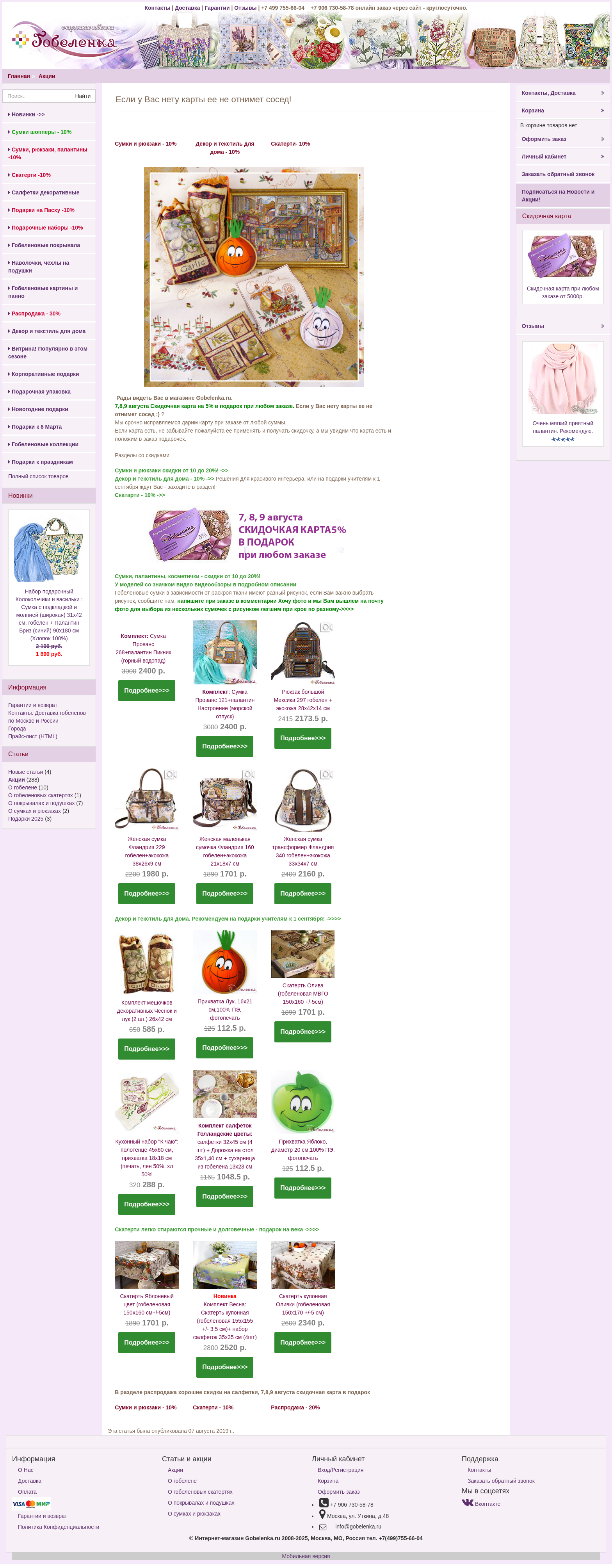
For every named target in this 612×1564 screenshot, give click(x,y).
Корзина (563, 110)
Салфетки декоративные (44, 192)
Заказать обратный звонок (558, 174)
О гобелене (22, 787)
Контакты (158, 8)
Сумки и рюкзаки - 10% (145, 144)
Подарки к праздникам (40, 462)
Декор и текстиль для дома (46, 331)
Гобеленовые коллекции (43, 444)
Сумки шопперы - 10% (39, 132)
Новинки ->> (26, 114)
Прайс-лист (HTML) (32, 736)
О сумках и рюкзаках (34, 811)
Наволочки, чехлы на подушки (38, 267)
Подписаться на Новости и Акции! (558, 196)
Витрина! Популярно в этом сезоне (47, 353)
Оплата (27, 1492)
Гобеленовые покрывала (44, 245)
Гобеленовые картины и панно (43, 292)
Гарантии (217, 8)
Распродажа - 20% (295, 1407)
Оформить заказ (563, 139)
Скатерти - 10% (213, 1407)
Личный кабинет (563, 156)
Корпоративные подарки (43, 374)
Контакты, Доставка (563, 93)
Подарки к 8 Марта (35, 427)
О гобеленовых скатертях (40, 795)
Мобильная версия (306, 1556)
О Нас (26, 1470)
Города (17, 728)
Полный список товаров (38, 476)
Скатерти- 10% (290, 144)
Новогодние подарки (38, 409)
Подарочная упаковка (39, 391)
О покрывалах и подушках (41, 803)
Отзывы (246, 8)
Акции (47, 76)
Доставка (187, 8)
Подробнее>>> (146, 690)
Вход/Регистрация (340, 1470)
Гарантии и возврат (32, 705)
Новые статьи (25, 772)
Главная (19, 76)
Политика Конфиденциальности (58, 1527)
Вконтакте (481, 1504)
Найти (83, 96)
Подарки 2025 (25, 819)
